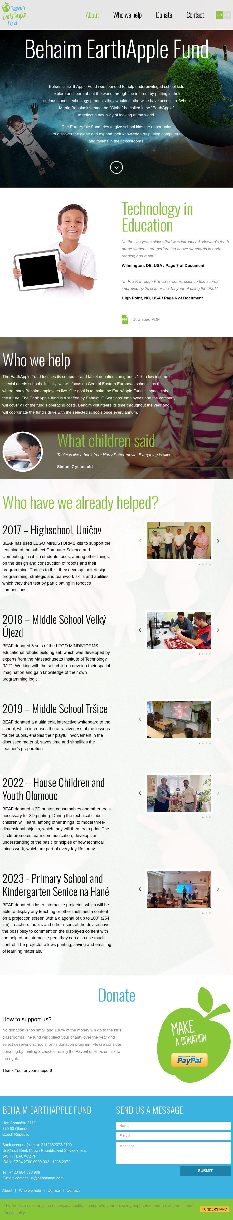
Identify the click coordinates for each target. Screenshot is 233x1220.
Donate (164, 15)
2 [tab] (203, 564)
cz (227, 15)
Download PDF (141, 319)
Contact (195, 15)
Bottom (116, 167)
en (219, 15)
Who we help (127, 15)
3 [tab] (206, 564)
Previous (139, 540)
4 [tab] (210, 564)
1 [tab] (199, 564)
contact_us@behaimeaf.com (39, 1178)
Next (218, 540)
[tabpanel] (179, 540)
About (92, 15)
